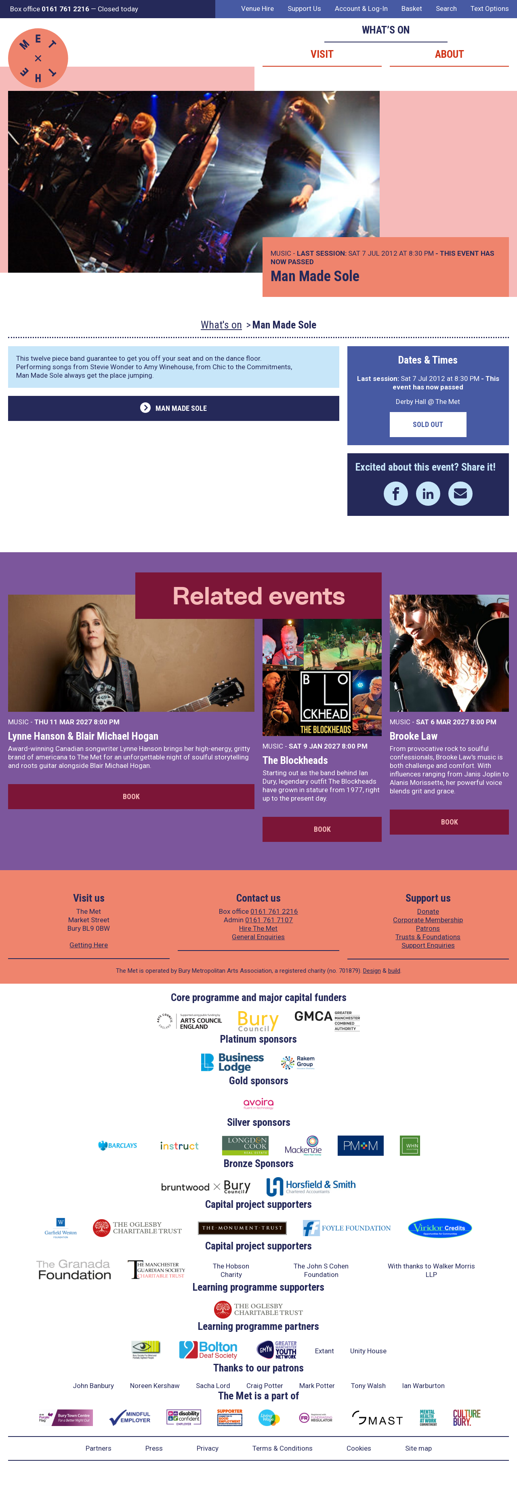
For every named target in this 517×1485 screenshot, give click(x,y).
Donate (428, 911)
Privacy (208, 1448)
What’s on (386, 30)
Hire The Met (258, 928)
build (394, 970)
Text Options (490, 8)
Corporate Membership (428, 920)
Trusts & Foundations (427, 937)
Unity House (368, 1351)
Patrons (428, 928)
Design (372, 970)
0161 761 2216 (274, 911)
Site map (418, 1448)
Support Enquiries (428, 945)
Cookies (359, 1448)
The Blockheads (295, 760)
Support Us (304, 8)
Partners (98, 1448)
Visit (322, 54)
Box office (49, 9)
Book (131, 796)
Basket (411, 8)
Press (154, 1448)
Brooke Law (414, 736)
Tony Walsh (368, 1386)
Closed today (118, 9)
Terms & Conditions (282, 1448)
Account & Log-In (361, 8)
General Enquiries (258, 937)
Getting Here (88, 945)
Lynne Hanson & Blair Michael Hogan (83, 736)
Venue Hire (257, 8)
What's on (221, 325)
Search (446, 8)
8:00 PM (107, 722)
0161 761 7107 (269, 920)
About (449, 54)
